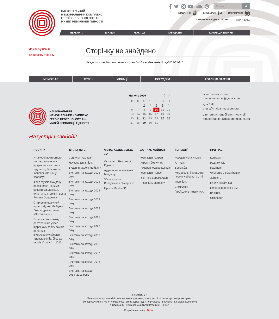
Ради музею (217, 162)
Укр (238, 19)
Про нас (216, 149)
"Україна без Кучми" (152, 162)
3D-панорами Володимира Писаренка (119, 181)
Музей (110, 32)
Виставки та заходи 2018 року (84, 245)
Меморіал (77, 32)
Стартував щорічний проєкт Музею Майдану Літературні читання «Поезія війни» (48, 208)
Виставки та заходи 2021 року (84, 219)
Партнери (216, 167)
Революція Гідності (151, 172)
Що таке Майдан (152, 149)
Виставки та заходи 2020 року (84, 228)
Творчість (181, 181)
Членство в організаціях (225, 172)
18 (162, 114)
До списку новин (39, 49)
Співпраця (216, 197)
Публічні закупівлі (221, 182)
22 (144, 118)
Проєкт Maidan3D (115, 188)
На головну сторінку (41, 54)
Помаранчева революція (155, 167)
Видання (184, 12)
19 (168, 114)
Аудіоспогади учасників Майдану (118, 172)
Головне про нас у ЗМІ (224, 187)
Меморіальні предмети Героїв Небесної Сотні (189, 174)
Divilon (150, 310)
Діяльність (77, 149)
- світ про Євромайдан (154, 177)
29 (144, 122)
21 (138, 118)
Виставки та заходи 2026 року (84, 174)
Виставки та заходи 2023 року (84, 201)
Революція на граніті (152, 157)
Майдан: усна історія (188, 157)
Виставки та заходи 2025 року (84, 183)
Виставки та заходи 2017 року (84, 254)
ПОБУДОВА (174, 32)
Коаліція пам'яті (221, 32)
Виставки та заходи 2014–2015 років (81, 272)
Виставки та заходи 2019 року (84, 237)
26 (168, 118)
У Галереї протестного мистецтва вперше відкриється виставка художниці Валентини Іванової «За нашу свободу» (48, 167)
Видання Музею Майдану (85, 167)
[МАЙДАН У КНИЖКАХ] (189, 191)
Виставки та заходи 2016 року (84, 263)
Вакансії (215, 192)
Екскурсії (209, 12)
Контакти (215, 157)
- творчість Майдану (152, 182)
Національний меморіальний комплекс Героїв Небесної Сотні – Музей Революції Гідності (82, 16)
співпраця (235, 13)
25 (162, 118)
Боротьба (181, 167)
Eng (247, 19)
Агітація (179, 162)
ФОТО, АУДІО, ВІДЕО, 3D (118, 151)
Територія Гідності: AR (212, 19)
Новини (39, 149)
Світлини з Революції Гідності (117, 163)
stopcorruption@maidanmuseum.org (226, 118)
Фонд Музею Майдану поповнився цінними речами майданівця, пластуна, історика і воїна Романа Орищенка (50, 189)
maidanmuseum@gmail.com (221, 98)
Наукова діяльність (81, 162)
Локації (139, 32)
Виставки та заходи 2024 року (84, 192)
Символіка (181, 186)
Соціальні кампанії (80, 157)
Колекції (181, 149)
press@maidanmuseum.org (221, 108)
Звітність (215, 177)
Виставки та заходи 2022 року (84, 210)
